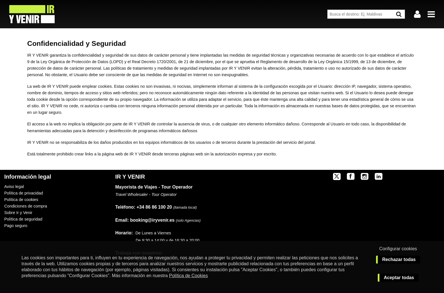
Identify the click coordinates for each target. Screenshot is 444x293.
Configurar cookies (398, 248)
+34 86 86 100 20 (154, 207)
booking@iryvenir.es (144, 220)
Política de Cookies (188, 275)
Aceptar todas (399, 277)
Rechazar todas (399, 259)
